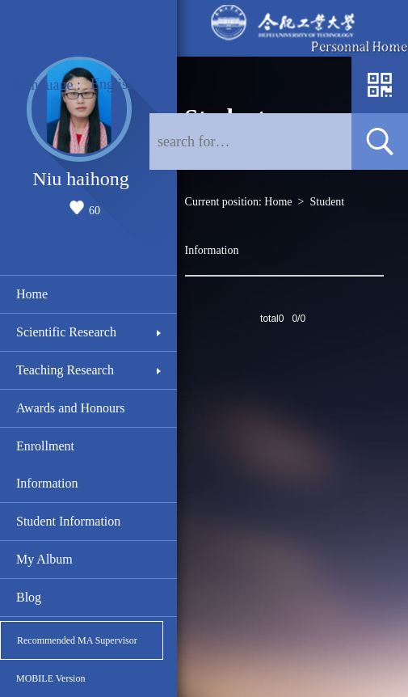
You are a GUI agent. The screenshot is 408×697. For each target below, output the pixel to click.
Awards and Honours (70, 408)
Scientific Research (66, 332)
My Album (44, 559)
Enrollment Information (47, 464)
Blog (28, 597)
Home (32, 294)
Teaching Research (65, 370)
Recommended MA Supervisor (77, 640)
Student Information (68, 521)
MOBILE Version (50, 678)
